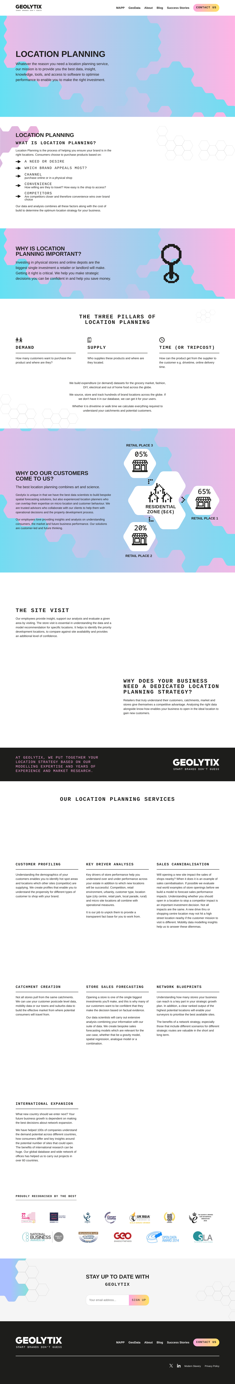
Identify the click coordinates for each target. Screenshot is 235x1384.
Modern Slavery (192, 1366)
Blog (160, 7)
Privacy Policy (212, 1366)
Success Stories (178, 7)
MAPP (120, 7)
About (148, 7)
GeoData (134, 7)
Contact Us (206, 8)
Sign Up (139, 1300)
